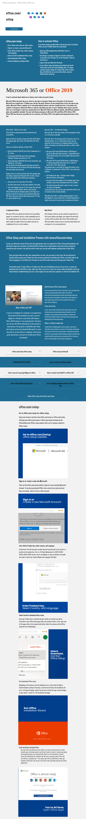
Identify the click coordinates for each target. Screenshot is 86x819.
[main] (14, 15)
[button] (40, 351)
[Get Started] (14, 29)
